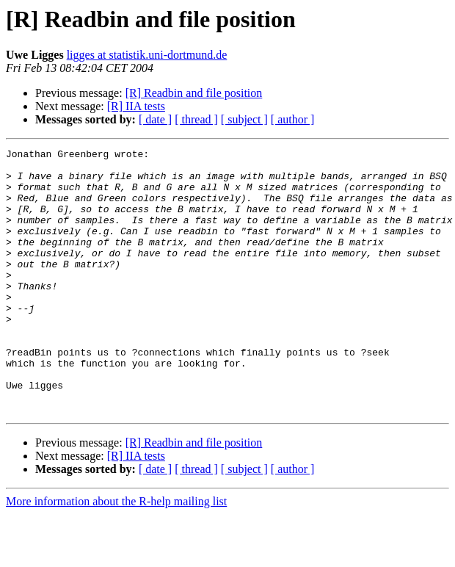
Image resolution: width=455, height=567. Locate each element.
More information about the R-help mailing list (116, 554)
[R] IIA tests (136, 106)
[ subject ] (244, 119)
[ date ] (155, 119)
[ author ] (293, 119)
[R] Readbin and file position (194, 93)
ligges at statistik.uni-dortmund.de (147, 54)
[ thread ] (196, 119)
